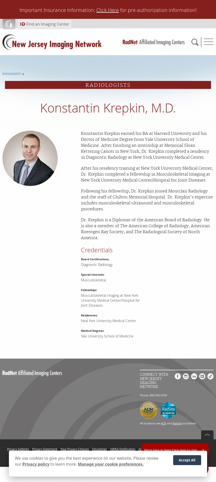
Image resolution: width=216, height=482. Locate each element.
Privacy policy (35, 464)
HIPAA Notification (122, 449)
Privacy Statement (44, 449)
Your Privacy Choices (74, 449)
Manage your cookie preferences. (111, 464)
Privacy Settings (18, 449)
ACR (163, 423)
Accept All (187, 460)
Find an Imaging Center (47, 24)
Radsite (177, 423)
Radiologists (11, 73)
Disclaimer (99, 449)
